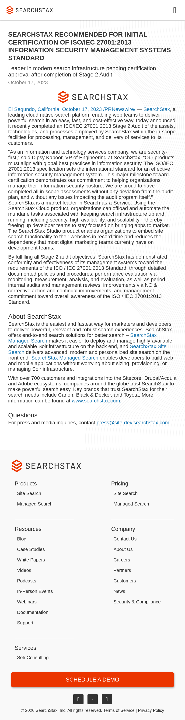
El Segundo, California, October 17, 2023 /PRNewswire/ (71, 109)
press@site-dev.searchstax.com (133, 423)
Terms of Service (119, 710)
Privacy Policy (151, 710)
